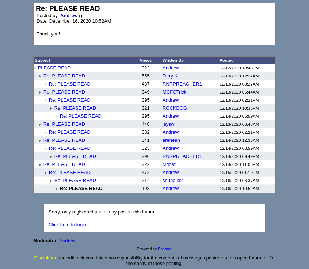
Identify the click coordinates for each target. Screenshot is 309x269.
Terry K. (171, 76)
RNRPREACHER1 (182, 84)
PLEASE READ (54, 68)
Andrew (69, 15)
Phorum (164, 249)
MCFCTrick (174, 92)
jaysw (169, 124)
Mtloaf (169, 164)
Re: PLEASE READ (64, 76)
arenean (171, 140)
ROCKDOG (175, 108)
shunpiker (173, 180)
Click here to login (67, 224)
